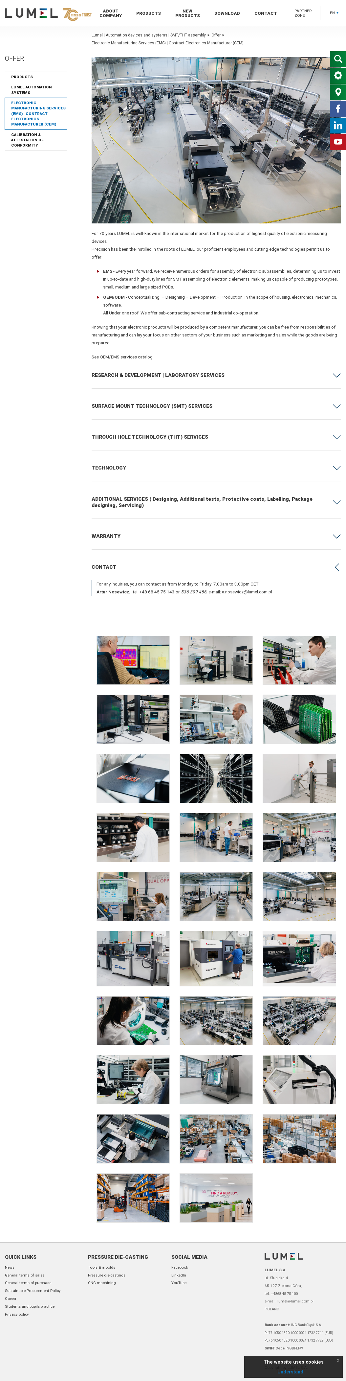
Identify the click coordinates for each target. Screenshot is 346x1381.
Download (227, 13)
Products (148, 13)
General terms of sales (24, 1275)
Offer (218, 35)
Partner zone (303, 13)
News (9, 1267)
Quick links (20, 1257)
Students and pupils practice (29, 1306)
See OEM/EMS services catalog (122, 356)
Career (10, 1298)
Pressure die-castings (106, 1275)
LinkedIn (178, 1275)
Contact (265, 13)
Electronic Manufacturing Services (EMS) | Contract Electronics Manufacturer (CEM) (38, 114)
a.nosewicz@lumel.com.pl (247, 591)
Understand (290, 1371)
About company (110, 13)
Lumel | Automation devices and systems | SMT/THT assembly (151, 35)
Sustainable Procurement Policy (33, 1290)
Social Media (189, 1257)
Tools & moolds (101, 1267)
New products (187, 13)
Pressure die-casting (118, 1257)
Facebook (179, 1267)
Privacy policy (17, 1314)
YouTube (178, 1282)
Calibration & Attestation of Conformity (27, 140)
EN (334, 13)
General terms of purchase (28, 1282)
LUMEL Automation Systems (31, 90)
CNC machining (102, 1282)
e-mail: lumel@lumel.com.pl (289, 1301)
